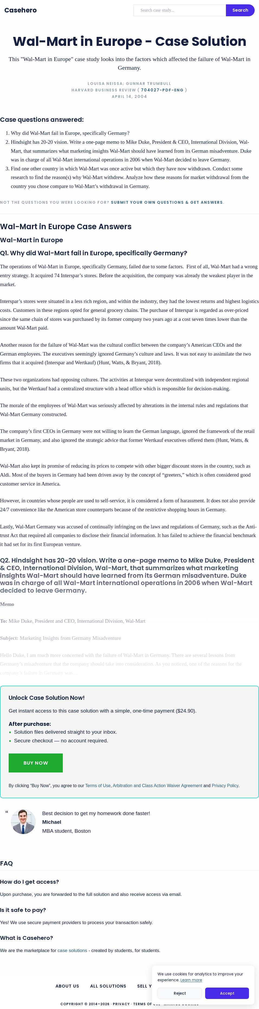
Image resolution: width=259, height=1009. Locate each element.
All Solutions (108, 986)
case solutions (72, 950)
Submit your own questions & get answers (167, 202)
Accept (227, 993)
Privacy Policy (225, 785)
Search (240, 10)
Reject (180, 993)
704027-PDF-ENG (162, 90)
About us (67, 986)
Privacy (121, 1004)
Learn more (191, 980)
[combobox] (179, 10)
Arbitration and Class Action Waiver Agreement (157, 785)
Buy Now (36, 762)
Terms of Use (98, 785)
